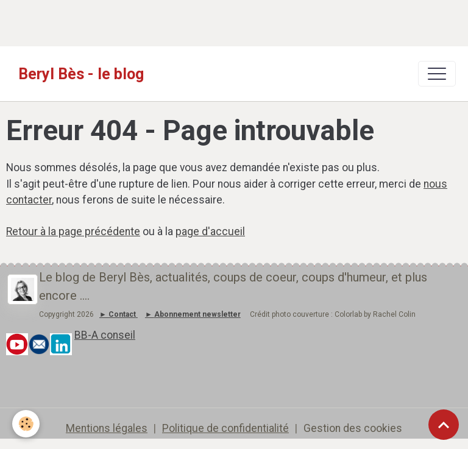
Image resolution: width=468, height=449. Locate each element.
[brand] (81, 73)
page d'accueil (210, 231)
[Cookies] (26, 423)
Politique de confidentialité (225, 428)
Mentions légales (106, 428)
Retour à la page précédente (73, 231)
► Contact (117, 314)
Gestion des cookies (352, 428)
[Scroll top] (443, 424)
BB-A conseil (104, 335)
